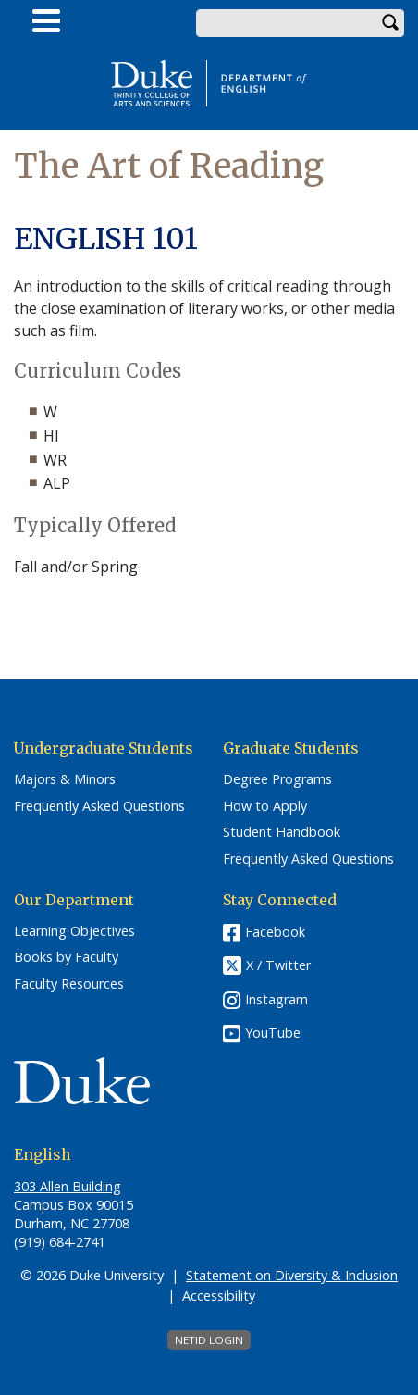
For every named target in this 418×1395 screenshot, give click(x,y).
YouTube (273, 1032)
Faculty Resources (69, 984)
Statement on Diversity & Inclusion (292, 1275)
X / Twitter (278, 965)
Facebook (275, 931)
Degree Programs (277, 779)
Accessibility (218, 1295)
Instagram (276, 999)
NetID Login (209, 1340)
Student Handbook (281, 832)
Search (390, 23)
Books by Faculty (66, 957)
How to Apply (265, 806)
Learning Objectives (74, 931)
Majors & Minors (65, 779)
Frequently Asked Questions (99, 806)
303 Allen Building (67, 1186)
